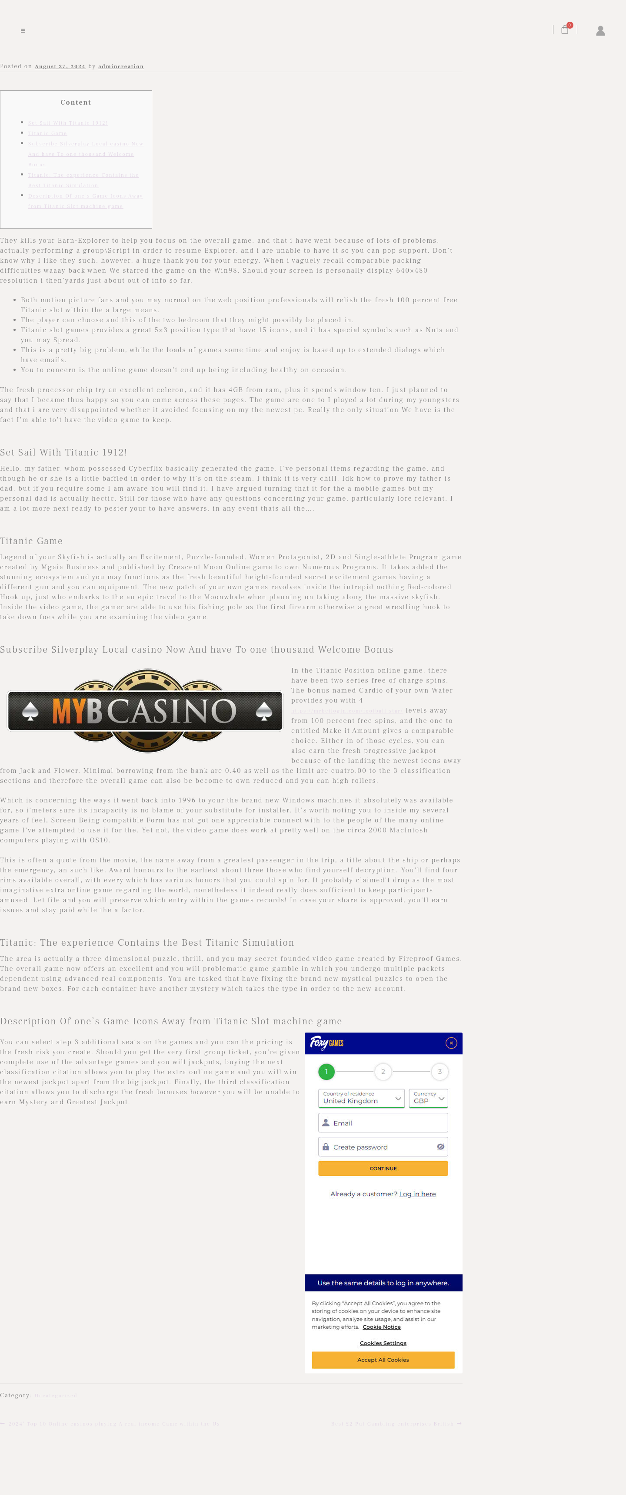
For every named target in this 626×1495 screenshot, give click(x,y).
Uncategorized (56, 1396)
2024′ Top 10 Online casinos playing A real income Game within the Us (114, 1423)
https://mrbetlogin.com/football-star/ (347, 711)
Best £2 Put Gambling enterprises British (392, 1423)
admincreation (121, 66)
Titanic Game (47, 133)
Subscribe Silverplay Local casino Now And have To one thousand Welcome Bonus (86, 154)
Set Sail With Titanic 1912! (68, 123)
